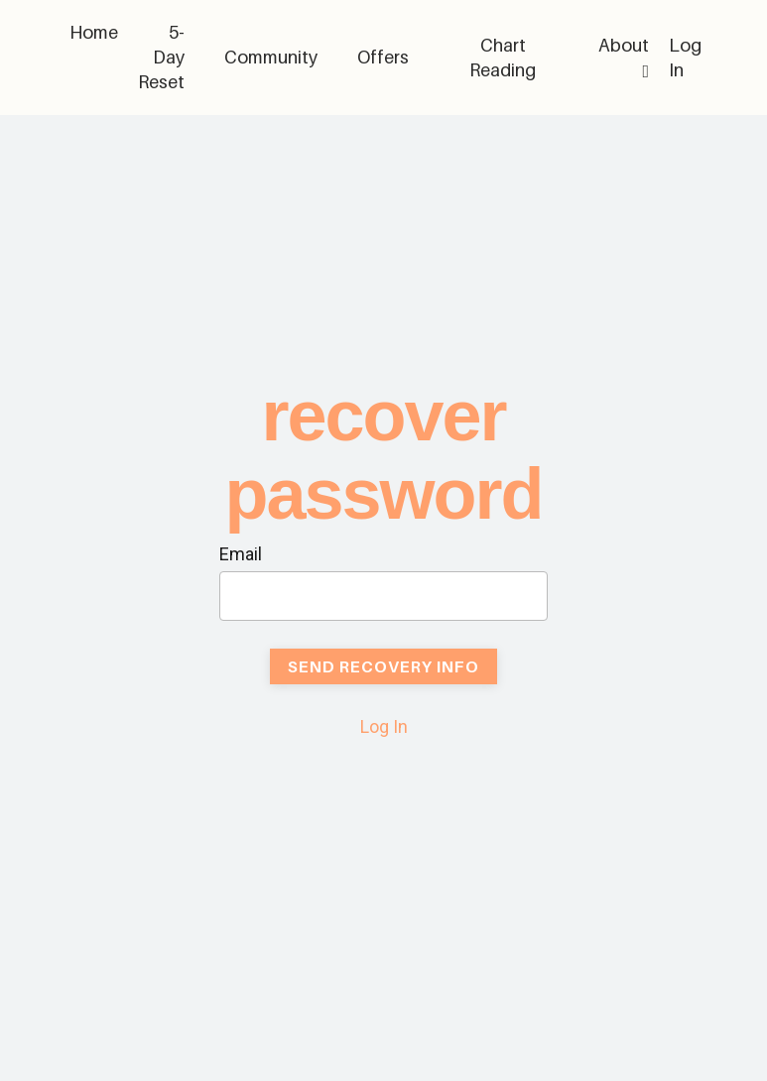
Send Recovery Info (383, 666)
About (623, 57)
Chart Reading (502, 57)
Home (93, 32)
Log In (384, 726)
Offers (383, 57)
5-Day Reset (161, 57)
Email (240, 553)
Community (271, 57)
